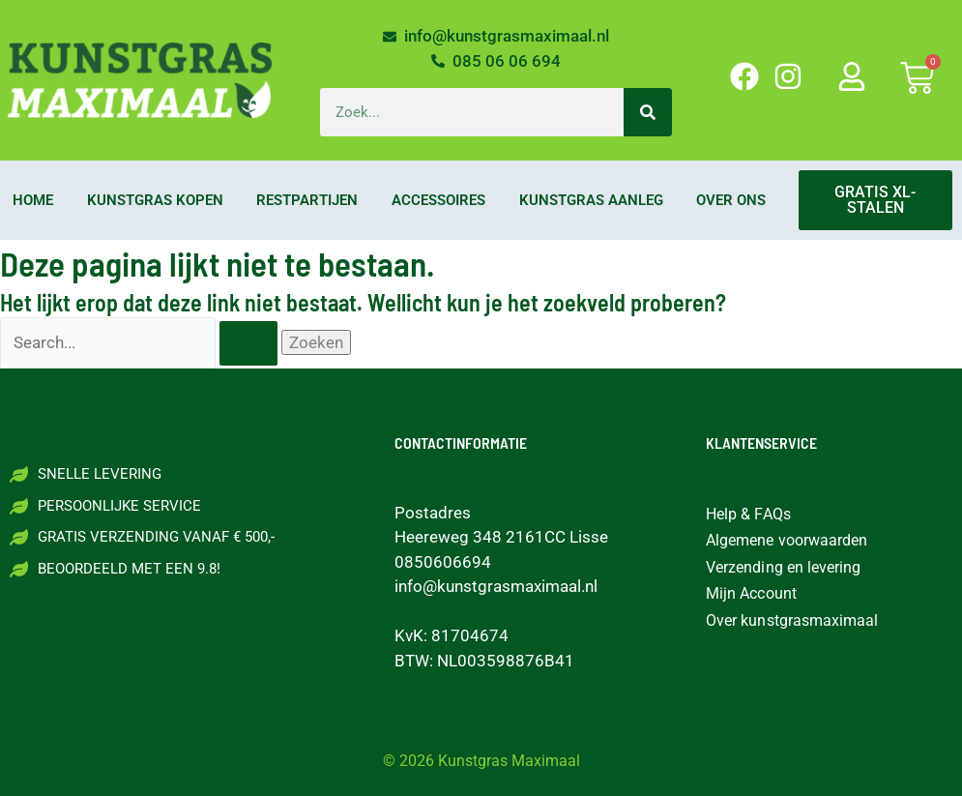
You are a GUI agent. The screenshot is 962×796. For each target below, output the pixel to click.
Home (33, 200)
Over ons (731, 200)
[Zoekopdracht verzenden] (248, 343)
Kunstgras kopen (155, 200)
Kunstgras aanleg (591, 200)
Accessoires (438, 200)
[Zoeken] (648, 112)
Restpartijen (307, 200)
